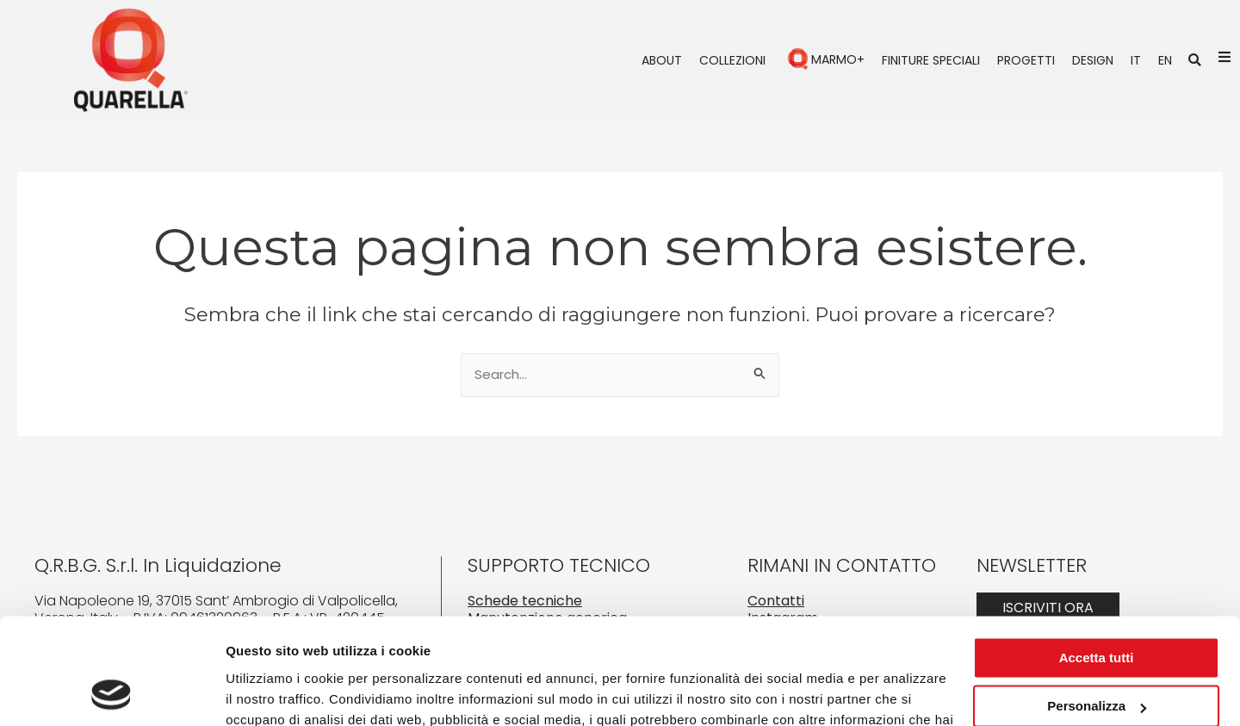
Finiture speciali (931, 60)
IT (1136, 60)
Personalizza (1096, 610)
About (662, 60)
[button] (1195, 60)
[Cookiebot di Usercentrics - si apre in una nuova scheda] (111, 692)
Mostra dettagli (272, 692)
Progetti (1026, 60)
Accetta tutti (1096, 562)
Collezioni (732, 60)
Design (1092, 60)
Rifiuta (1096, 659)
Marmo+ (838, 59)
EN (1165, 60)
